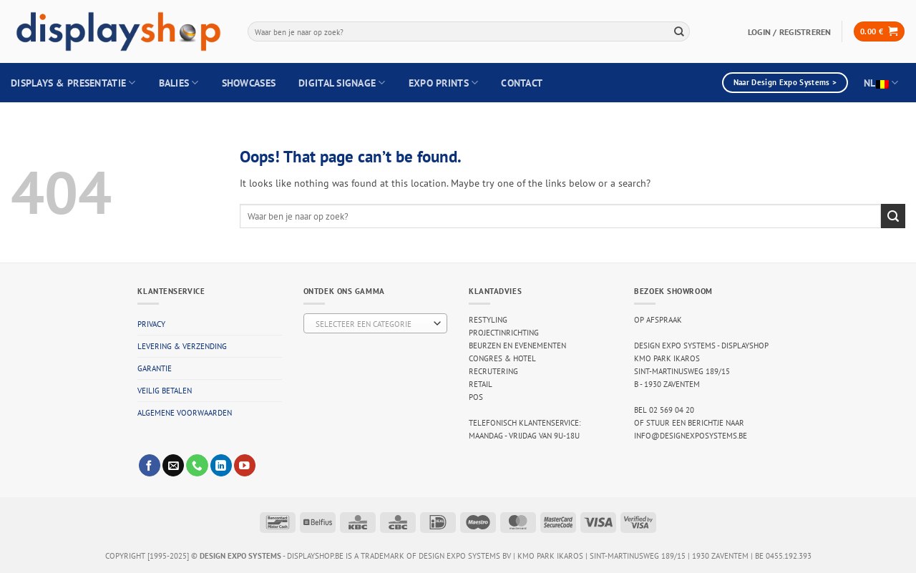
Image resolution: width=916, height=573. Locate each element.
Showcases (249, 83)
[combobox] (469, 31)
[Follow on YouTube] (244, 465)
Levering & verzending (182, 346)
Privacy (151, 324)
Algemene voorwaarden (184, 413)
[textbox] (373, 324)
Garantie (154, 368)
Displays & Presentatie (73, 82)
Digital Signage (342, 82)
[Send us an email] (173, 465)
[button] (879, 31)
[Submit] (679, 31)
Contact (521, 83)
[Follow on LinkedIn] (221, 465)
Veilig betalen (164, 391)
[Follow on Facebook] (149, 465)
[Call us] (197, 465)
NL (881, 83)
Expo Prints (444, 82)
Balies (179, 82)
